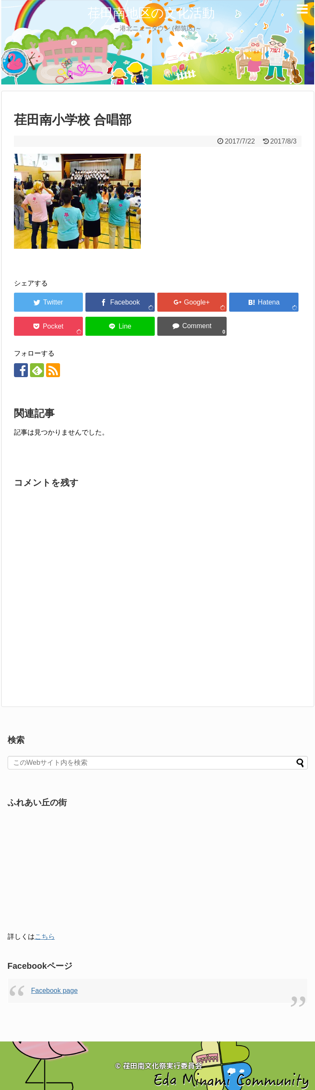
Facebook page (54, 990)
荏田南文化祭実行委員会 (162, 1066)
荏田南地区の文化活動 (151, 13)
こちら (45, 936)
